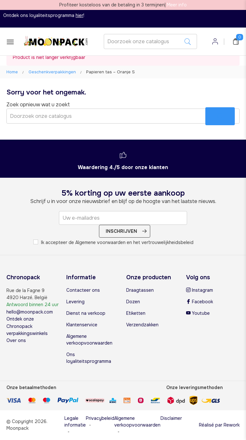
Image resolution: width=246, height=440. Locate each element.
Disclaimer (171, 418)
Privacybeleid (100, 418)
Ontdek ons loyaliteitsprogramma (43, 15)
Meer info (177, 5)
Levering (75, 302)
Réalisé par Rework (219, 425)
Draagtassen (140, 290)
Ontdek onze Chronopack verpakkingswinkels (27, 326)
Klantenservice (81, 325)
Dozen (133, 302)
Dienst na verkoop (85, 313)
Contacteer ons (83, 290)
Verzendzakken (142, 325)
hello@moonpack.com (29, 312)
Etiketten (135, 313)
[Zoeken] (150, 41)
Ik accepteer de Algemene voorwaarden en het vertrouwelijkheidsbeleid (113, 242)
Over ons (16, 340)
